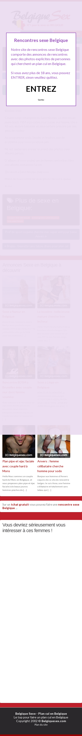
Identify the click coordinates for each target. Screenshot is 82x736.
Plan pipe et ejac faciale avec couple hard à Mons (18, 466)
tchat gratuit (20, 504)
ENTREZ (41, 88)
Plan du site (41, 724)
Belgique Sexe (25, 713)
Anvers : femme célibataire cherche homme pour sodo (50, 466)
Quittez (41, 100)
